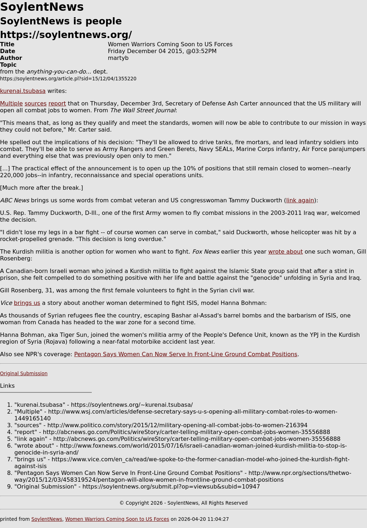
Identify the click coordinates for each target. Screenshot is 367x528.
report (57, 103)
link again (300, 200)
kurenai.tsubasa (23, 91)
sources (36, 103)
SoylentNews (46, 519)
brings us (27, 303)
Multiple (11, 103)
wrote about (285, 251)
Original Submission (24, 373)
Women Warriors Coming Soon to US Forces (117, 519)
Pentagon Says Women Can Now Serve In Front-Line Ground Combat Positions (185, 354)
